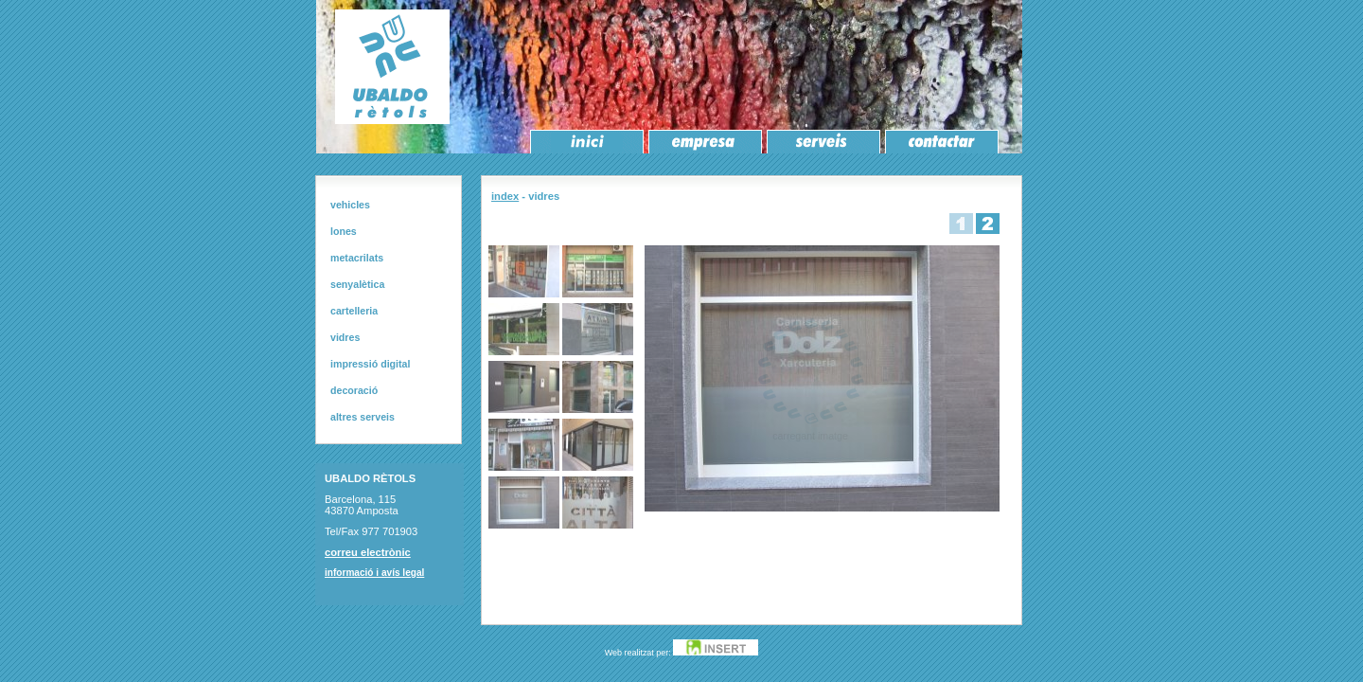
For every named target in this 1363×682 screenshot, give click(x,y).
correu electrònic (368, 552)
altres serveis (362, 416)
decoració (354, 390)
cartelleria (354, 310)
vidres (345, 337)
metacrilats (356, 257)
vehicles (350, 204)
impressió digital (370, 363)
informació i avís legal (374, 572)
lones (343, 231)
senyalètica (357, 284)
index (505, 196)
